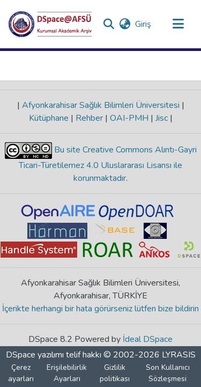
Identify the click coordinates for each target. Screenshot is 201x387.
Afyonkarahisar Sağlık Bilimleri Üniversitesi (101, 105)
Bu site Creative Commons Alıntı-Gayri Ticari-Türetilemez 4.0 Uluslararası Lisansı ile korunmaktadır (108, 164)
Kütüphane (50, 118)
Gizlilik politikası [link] (115, 373)
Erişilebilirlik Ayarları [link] (67, 373)
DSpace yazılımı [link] (35, 355)
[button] (50, 24)
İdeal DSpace (148, 339)
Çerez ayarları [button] (21, 373)
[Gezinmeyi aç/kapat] (178, 24)
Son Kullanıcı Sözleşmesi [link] (168, 373)
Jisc (161, 118)
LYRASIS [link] (179, 355)
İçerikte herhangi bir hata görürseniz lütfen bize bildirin (100, 309)
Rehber (89, 118)
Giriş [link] (143, 24)
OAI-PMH (129, 118)
